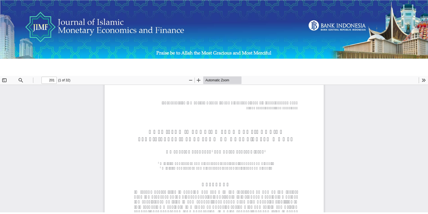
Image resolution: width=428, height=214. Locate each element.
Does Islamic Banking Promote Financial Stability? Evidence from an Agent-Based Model (86, 66)
